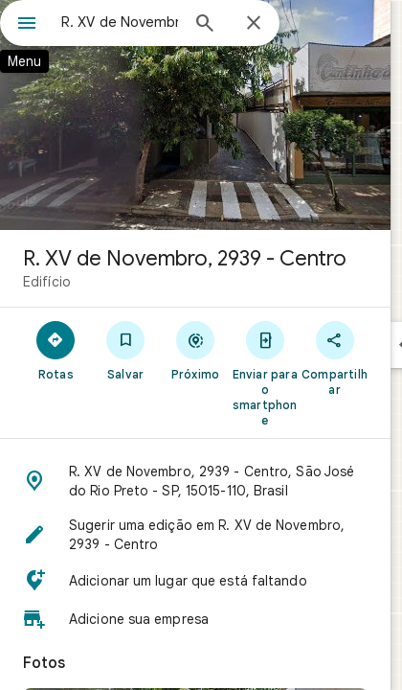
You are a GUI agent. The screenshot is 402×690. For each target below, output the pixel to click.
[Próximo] (196, 349)
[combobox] (119, 22)
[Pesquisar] (205, 25)
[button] (195, 481)
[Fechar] (253, 24)
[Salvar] (126, 349)
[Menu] (27, 25)
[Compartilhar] (334, 357)
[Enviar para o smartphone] (265, 372)
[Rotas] (56, 349)
